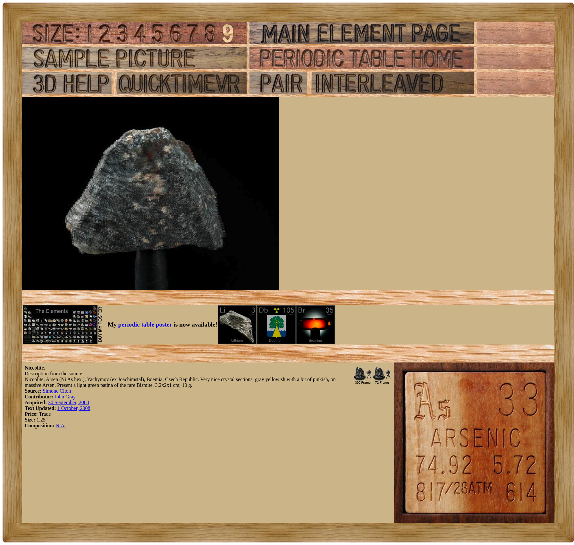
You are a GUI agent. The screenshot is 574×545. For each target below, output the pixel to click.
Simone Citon (57, 391)
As (63, 425)
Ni (58, 425)
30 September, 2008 (68, 402)
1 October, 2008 (73, 408)
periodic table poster (145, 324)
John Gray (65, 396)
